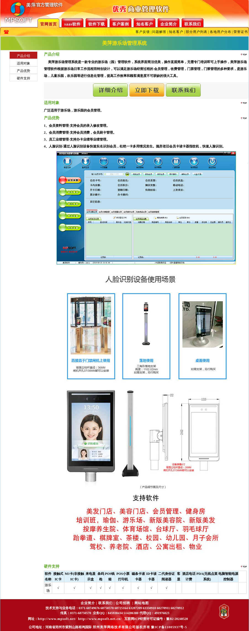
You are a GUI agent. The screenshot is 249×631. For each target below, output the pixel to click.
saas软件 (72, 24)
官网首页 (48, 24)
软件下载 (96, 24)
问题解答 (159, 32)
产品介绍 (23, 56)
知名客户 (144, 24)
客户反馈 (143, 32)
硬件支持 (23, 78)
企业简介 (168, 24)
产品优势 (23, 71)
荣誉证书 (241, 32)
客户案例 (120, 24)
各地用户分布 (220, 32)
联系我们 (192, 24)
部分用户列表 (196, 32)
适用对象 (23, 63)
